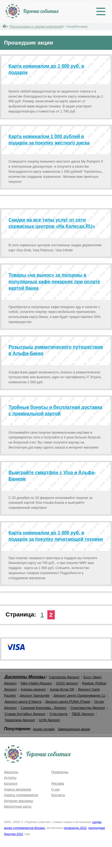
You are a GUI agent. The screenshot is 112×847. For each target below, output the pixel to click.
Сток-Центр (58, 714)
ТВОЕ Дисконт (83, 714)
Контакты (58, 795)
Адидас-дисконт (33, 689)
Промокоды (59, 772)
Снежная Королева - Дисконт (43, 708)
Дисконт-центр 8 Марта (23, 702)
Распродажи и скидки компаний (36, 27)
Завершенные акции (74, 729)
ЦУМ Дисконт (49, 720)
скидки (96, 822)
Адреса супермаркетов (21, 795)
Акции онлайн (44, 729)
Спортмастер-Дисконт (87, 708)
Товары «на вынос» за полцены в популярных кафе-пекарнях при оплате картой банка (54, 281)
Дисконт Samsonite (34, 695)
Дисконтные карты (17, 806)
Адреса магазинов (17, 789)
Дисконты (11, 772)
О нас (55, 789)
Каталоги (10, 783)
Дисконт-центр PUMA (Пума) (67, 702)
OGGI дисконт (67, 683)
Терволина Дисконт (20, 720)
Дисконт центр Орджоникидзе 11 (79, 695)
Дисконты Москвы (25, 677)
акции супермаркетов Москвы (24, 827)
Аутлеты (10, 778)
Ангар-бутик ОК (62, 689)
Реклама (57, 783)
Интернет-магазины (18, 801)
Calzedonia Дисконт (64, 677)
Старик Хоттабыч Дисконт (25, 714)
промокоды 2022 (75, 827)
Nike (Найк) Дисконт (36, 683)
